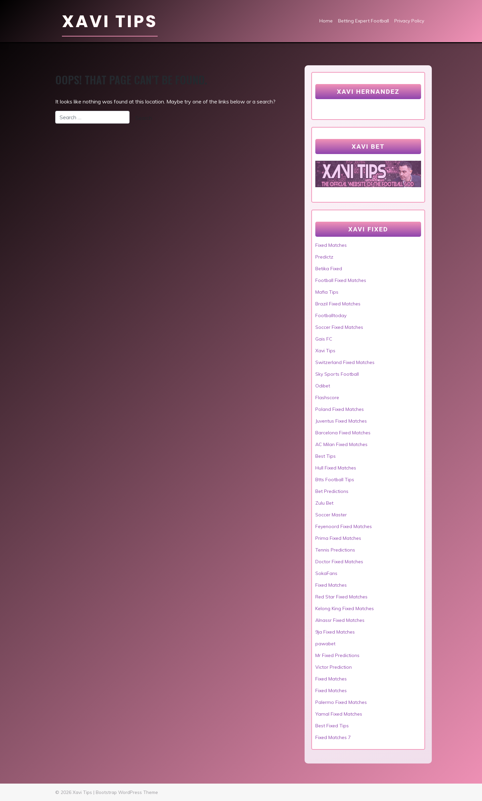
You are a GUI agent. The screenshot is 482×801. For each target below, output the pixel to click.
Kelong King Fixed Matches (344, 608)
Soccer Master (331, 515)
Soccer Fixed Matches (339, 327)
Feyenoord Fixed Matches (343, 526)
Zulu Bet (324, 503)
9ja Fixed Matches (335, 632)
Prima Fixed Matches (338, 538)
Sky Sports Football (337, 374)
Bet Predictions (331, 491)
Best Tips (325, 456)
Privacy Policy (409, 21)
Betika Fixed (328, 269)
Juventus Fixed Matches (341, 421)
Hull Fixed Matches (335, 468)
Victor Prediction (333, 667)
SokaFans (326, 573)
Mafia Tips (326, 292)
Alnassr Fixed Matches (340, 620)
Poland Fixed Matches (339, 409)
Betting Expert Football (363, 21)
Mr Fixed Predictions (337, 655)
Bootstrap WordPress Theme (127, 792)
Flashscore (327, 397)
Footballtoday (330, 315)
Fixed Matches (331, 245)
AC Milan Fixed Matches (341, 444)
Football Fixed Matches (340, 280)
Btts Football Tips (334, 480)
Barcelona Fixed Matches (343, 433)
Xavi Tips (110, 21)
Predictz (324, 257)
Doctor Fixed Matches (339, 562)
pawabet (325, 644)
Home (326, 21)
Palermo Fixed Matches (341, 702)
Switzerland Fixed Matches (345, 362)
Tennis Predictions (335, 550)
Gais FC (323, 339)
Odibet (322, 386)
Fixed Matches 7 (333, 737)
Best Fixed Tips (332, 726)
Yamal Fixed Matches (338, 714)
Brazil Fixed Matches (337, 304)
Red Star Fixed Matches (341, 597)
